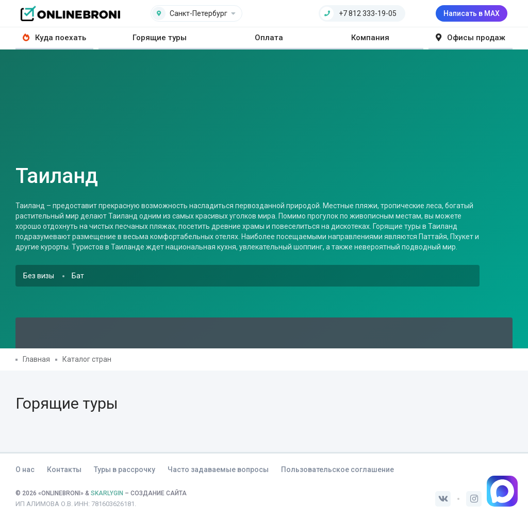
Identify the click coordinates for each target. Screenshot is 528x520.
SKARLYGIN (107, 493)
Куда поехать (54, 37)
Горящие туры (160, 37)
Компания (370, 37)
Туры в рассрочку (124, 469)
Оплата (269, 37)
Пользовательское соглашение (337, 469)
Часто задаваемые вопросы (218, 469)
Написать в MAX (471, 13)
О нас (25, 469)
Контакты (64, 469)
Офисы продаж (470, 37)
